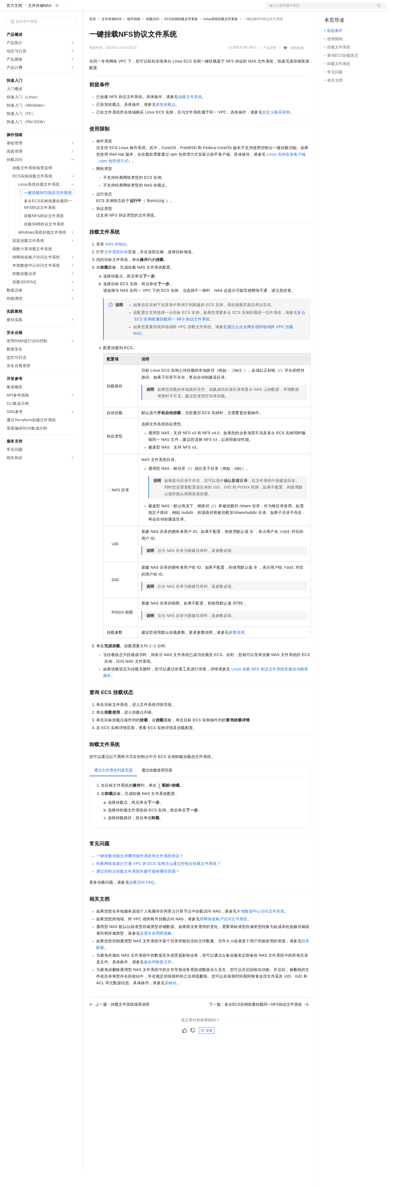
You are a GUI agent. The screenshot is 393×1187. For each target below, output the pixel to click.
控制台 (344, 9)
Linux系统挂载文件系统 (220, 37)
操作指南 (133, 37)
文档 (319, 9)
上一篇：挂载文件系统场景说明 (119, 1022)
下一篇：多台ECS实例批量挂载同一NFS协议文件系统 (259, 1022)
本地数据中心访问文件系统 (260, 929)
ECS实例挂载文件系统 (181, 37)
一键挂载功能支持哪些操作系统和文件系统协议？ (140, 873)
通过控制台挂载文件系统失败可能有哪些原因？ (138, 889)
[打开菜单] (9, 9)
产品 (72, 9)
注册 (357, 9)
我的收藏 (297, 66)
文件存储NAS (40, 23)
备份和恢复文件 (158, 979)
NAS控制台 (116, 262)
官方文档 (14, 23)
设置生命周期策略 (156, 951)
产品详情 (269, 65)
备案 (330, 9)
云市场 (134, 9)
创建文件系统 (190, 114)
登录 (377, 9)
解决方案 (89, 9)
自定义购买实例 (276, 130)
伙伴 (149, 9)
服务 (163, 9)
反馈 (206, 1048)
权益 (106, 9)
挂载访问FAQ (141, 900)
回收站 (171, 1000)
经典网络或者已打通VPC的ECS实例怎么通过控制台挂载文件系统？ (158, 881)
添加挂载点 (166, 122)
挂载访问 (152, 37)
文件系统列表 (116, 269)
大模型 (56, 9)
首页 (92, 37)
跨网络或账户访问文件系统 (223, 936)
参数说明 (237, 650)
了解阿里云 (181, 9)
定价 (119, 9)
